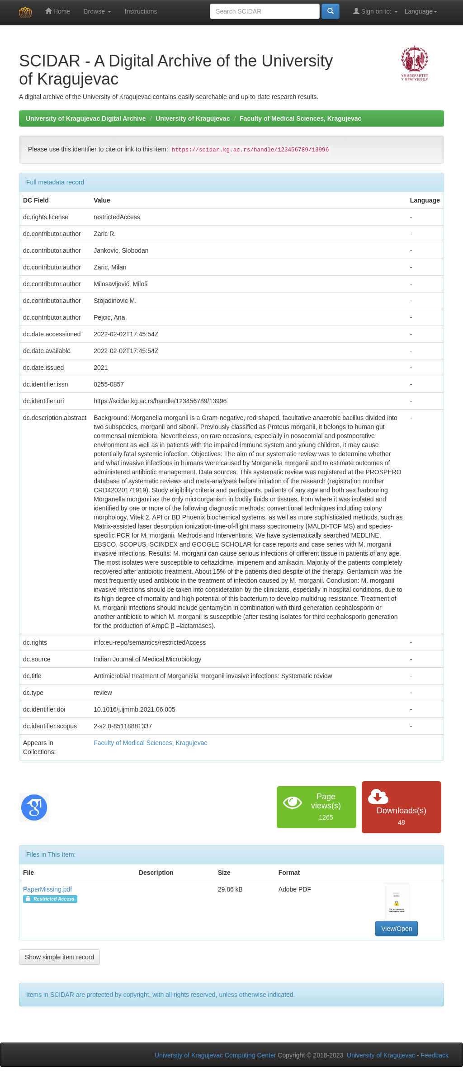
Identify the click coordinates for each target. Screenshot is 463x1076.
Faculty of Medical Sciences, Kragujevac (300, 118)
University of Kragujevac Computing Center (215, 1055)
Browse (97, 11)
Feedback (435, 1055)
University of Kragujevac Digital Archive (86, 118)
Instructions (141, 11)
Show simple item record (59, 957)
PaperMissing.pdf (47, 889)
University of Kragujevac (193, 118)
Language (421, 11)
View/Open (396, 928)
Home (57, 11)
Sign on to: (375, 11)
